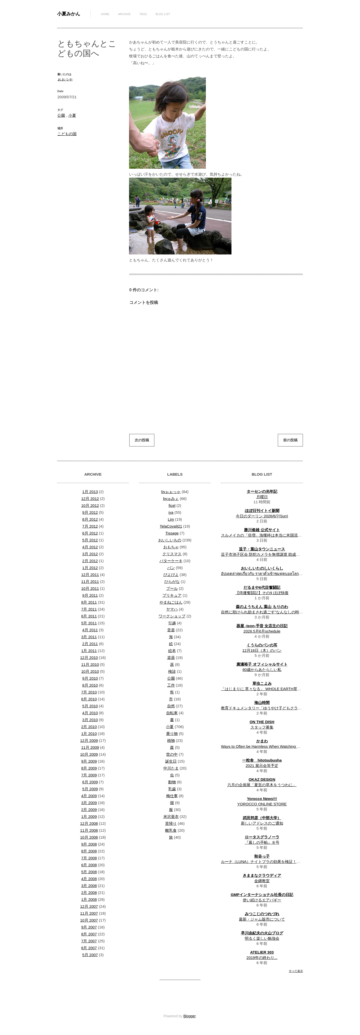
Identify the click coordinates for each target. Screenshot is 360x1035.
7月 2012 (90, 526)
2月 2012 (90, 561)
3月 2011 (89, 637)
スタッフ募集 (261, 727)
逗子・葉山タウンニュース (262, 549)
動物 (172, 782)
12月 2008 (89, 823)
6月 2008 (89, 865)
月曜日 (262, 497)
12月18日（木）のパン (261, 650)
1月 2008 (89, 899)
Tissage (172, 533)
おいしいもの (169, 540)
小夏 (72, 115)
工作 (171, 685)
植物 (171, 740)
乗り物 (172, 733)
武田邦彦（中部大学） (262, 818)
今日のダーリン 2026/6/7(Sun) (262, 516)
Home (105, 14)
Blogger (189, 1016)
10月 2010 (90, 671)
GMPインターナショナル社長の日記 (262, 894)
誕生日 (171, 761)
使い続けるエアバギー (262, 900)
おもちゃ (171, 547)
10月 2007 (89, 920)
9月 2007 (89, 927)
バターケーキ (171, 561)
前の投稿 (290, 440)
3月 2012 (90, 554)
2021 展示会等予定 (262, 765)
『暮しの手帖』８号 (262, 842)
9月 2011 (90, 595)
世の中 (172, 754)
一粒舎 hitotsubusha (262, 760)
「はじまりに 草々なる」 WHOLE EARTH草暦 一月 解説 (270, 689)
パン (171, 567)
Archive (124, 14)
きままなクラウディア (262, 875)
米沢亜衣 (171, 816)
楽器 (171, 657)
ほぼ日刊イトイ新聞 (262, 510)
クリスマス (172, 554)
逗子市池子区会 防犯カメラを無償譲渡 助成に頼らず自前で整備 (276, 554)
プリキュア (172, 595)
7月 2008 (89, 858)
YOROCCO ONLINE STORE (262, 804)
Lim (171, 519)
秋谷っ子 (262, 856)
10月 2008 (89, 837)
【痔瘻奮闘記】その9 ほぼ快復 (262, 593)
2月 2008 (89, 892)
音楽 (171, 630)
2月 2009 (89, 809)
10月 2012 (90, 505)
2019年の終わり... (262, 957)
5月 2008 (89, 872)
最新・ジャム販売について (262, 919)
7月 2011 (89, 609)
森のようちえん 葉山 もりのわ (262, 606)
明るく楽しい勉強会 (262, 938)
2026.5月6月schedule (261, 631)
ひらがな (172, 581)
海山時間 (262, 702)
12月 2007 (89, 906)
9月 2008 (89, 844)
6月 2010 (89, 699)
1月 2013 (90, 491)
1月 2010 (89, 733)
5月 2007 (90, 955)
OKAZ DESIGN (262, 779)
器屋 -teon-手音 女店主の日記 (262, 626)
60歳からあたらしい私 (261, 669)
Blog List (163, 14)
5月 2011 (89, 623)
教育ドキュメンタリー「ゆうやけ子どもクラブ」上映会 (269, 708)
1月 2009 (89, 816)
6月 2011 (89, 616)
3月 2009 (89, 803)
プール (172, 588)
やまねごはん (171, 602)
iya (170, 512)
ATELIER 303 (262, 952)
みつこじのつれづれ (262, 914)
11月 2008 (89, 830)
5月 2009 (90, 789)
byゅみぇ (171, 498)
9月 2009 (89, 761)
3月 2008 (89, 885)
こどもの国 (67, 134)
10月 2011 (90, 588)
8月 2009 (89, 768)
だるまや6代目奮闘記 (261, 587)
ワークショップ (171, 616)
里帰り (171, 823)
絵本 (172, 650)
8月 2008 (89, 851)
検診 (172, 671)
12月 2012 (90, 498)
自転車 (172, 713)
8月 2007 (89, 934)
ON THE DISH (262, 722)
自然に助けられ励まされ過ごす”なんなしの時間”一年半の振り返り (278, 612)
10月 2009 (89, 754)
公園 (61, 115)
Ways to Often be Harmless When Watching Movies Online (271, 746)
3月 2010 (90, 720)
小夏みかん (68, 13)
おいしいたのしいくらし (262, 568)
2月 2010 (89, 726)
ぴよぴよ (171, 574)
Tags (143, 14)
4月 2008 (89, 879)
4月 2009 (89, 796)
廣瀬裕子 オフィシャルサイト (261, 664)
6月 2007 (89, 948)
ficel (171, 505)
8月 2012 (90, 519)
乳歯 (172, 789)
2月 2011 (90, 644)
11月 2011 (90, 581)
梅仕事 (172, 796)
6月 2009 (90, 782)
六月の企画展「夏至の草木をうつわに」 (262, 785)
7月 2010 (89, 692)
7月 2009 (89, 775)
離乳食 (171, 830)
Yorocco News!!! (262, 798)
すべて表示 (296, 971)
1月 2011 (89, 650)
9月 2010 (90, 678)
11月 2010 (90, 664)
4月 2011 (90, 630)
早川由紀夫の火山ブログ (262, 933)
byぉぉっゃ (171, 491)
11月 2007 (89, 913)
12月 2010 (89, 657)
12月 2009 (89, 740)
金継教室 (262, 881)
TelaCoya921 (171, 526)
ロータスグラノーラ (262, 837)
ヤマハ (172, 609)
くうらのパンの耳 (262, 645)
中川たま (171, 768)
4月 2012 (90, 547)
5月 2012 (90, 540)
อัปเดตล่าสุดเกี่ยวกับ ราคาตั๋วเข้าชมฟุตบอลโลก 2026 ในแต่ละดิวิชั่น (277, 573)
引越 (172, 623)
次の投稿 (142, 440)
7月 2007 (89, 941)
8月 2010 (90, 685)
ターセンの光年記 (262, 491)
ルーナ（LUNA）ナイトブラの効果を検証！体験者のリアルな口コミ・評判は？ (289, 861)
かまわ (262, 741)
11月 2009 (90, 747)
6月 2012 (90, 533)
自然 (171, 706)
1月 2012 (90, 567)
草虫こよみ (262, 683)
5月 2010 (90, 706)
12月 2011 (90, 574)
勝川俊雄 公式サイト (262, 530)
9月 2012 (90, 512)
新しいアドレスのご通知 (262, 823)
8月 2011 (89, 602)
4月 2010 (90, 713)
